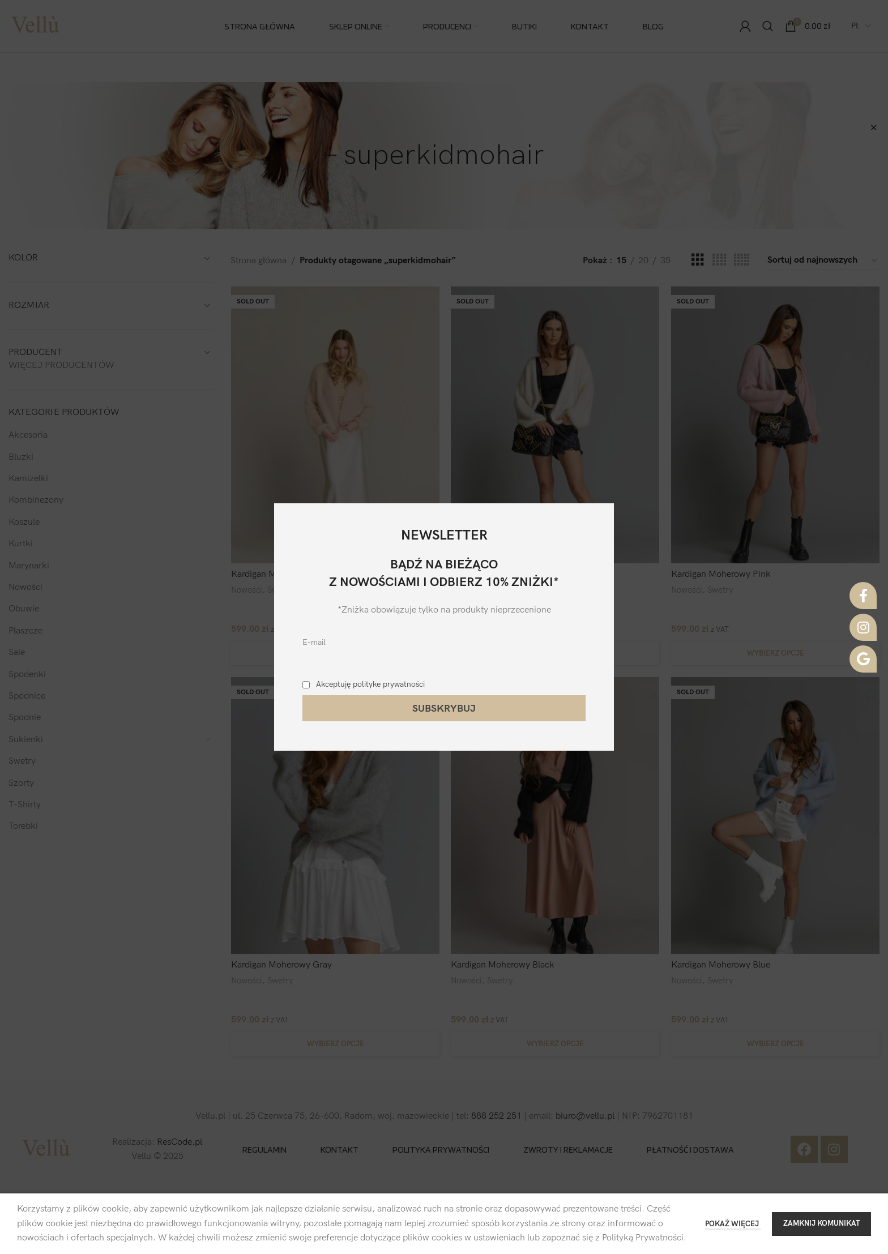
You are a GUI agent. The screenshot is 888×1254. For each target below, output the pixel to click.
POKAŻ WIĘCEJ (733, 1224)
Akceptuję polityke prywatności (370, 684)
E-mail (314, 642)
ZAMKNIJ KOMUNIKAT (821, 1223)
